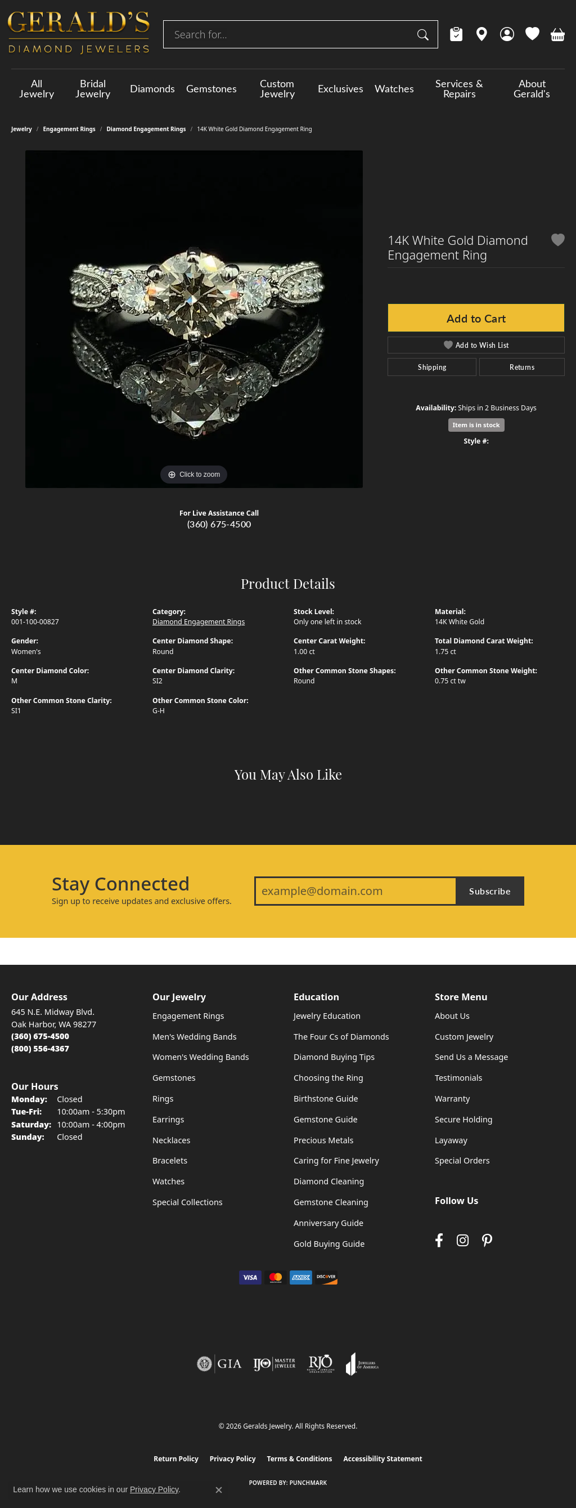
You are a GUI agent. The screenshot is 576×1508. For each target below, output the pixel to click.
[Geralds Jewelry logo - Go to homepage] (79, 34)
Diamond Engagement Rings (146, 129)
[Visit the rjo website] (321, 1364)
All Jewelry (36, 88)
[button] (507, 34)
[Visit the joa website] (362, 1364)
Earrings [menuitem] (168, 1119)
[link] (456, 34)
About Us (452, 1015)
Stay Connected (121, 883)
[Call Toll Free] (40, 1048)
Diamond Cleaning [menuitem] (329, 1181)
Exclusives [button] (340, 88)
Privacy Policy (233, 1459)
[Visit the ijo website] (274, 1364)
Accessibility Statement (382, 1459)
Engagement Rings (69, 129)
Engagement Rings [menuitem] (188, 1015)
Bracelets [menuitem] (169, 1160)
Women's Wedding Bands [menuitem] (200, 1056)
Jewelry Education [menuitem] (327, 1015)
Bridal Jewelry (92, 88)
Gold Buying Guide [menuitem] (329, 1243)
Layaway (451, 1140)
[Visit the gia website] (219, 1364)
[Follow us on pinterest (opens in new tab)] (487, 1241)
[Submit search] (425, 34)
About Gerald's (532, 88)
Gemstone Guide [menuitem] (326, 1119)
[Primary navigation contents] (288, 88)
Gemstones (211, 88)
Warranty (452, 1098)
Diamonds (152, 88)
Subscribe (490, 891)
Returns (522, 367)
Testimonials (458, 1077)
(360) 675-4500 (219, 524)
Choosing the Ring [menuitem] (328, 1077)
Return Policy (176, 1459)
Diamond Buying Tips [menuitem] (334, 1056)
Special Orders (462, 1160)
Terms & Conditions (299, 1459)
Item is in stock (476, 424)
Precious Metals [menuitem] (323, 1140)
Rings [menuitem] (162, 1098)
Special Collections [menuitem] (187, 1202)
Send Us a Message (471, 1056)
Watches (394, 88)
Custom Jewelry (277, 88)
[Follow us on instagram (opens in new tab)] (463, 1241)
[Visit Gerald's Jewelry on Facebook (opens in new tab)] (439, 1241)
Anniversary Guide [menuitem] (328, 1223)
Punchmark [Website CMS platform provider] (308, 1483)
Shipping (432, 367)
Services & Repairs (459, 88)
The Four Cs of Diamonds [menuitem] (341, 1036)
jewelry (21, 129)
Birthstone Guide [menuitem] (326, 1098)
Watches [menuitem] (168, 1181)
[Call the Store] (40, 1036)
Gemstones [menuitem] (174, 1077)
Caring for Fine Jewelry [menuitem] (336, 1160)
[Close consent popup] (218, 1490)
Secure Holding (464, 1119)
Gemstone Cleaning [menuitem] (331, 1202)
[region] (194, 319)
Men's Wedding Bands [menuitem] (194, 1036)
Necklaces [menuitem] (171, 1140)
